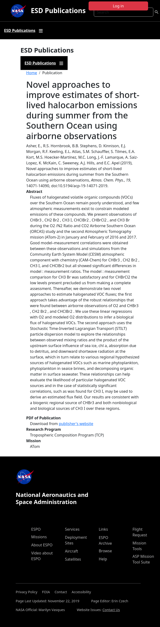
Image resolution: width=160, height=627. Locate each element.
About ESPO (41, 545)
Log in (118, 6)
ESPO (36, 529)
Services (72, 529)
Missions (39, 536)
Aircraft (71, 551)
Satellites (73, 559)
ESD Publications (58, 10)
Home (31, 72)
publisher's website (76, 423)
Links (103, 529)
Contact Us (111, 609)
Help (103, 559)
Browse (105, 551)
